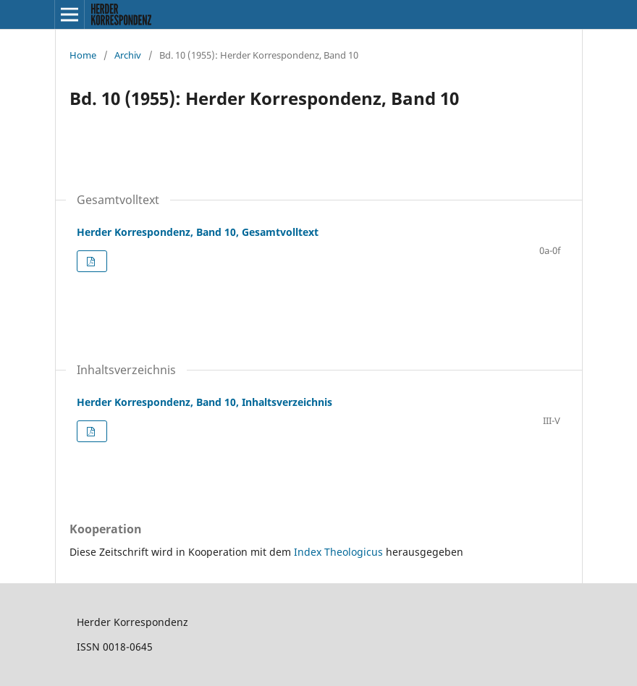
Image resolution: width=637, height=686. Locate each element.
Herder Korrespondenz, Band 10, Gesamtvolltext (197, 232)
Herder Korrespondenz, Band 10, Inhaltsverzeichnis (204, 402)
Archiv (127, 55)
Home (82, 55)
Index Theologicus (340, 552)
